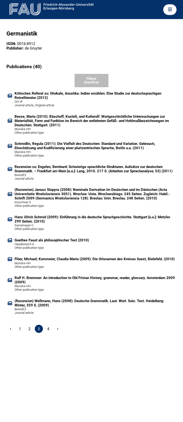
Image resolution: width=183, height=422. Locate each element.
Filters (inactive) (91, 80)
